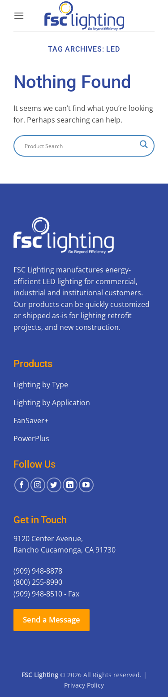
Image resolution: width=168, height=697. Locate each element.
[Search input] (80, 146)
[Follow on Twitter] (54, 485)
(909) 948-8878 (37, 571)
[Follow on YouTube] (86, 485)
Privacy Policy (84, 685)
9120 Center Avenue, (48, 539)
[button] (18, 15)
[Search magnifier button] (144, 144)
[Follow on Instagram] (37, 485)
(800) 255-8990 (37, 582)
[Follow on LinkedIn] (70, 485)
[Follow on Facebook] (21, 485)
